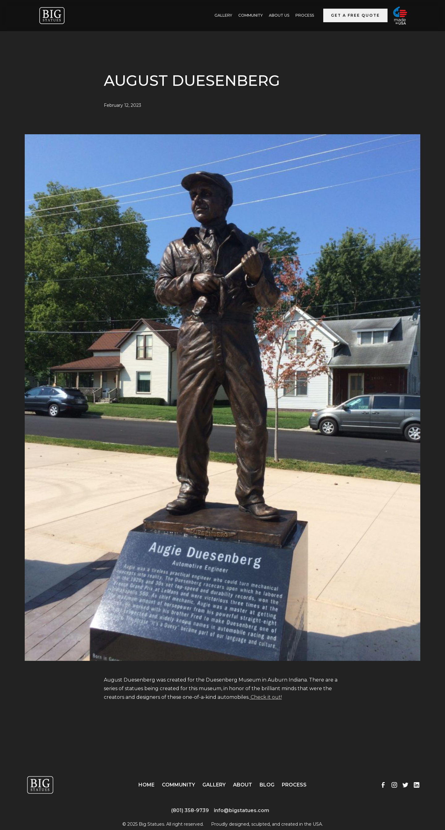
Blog (267, 785)
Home (146, 785)
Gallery (214, 785)
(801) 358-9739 (190, 810)
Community (250, 15)
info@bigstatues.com (241, 810)
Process (304, 15)
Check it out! (265, 697)
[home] (52, 15)
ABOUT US (279, 15)
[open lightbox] (222, 405)
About (242, 785)
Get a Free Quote (355, 15)
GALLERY (223, 15)
